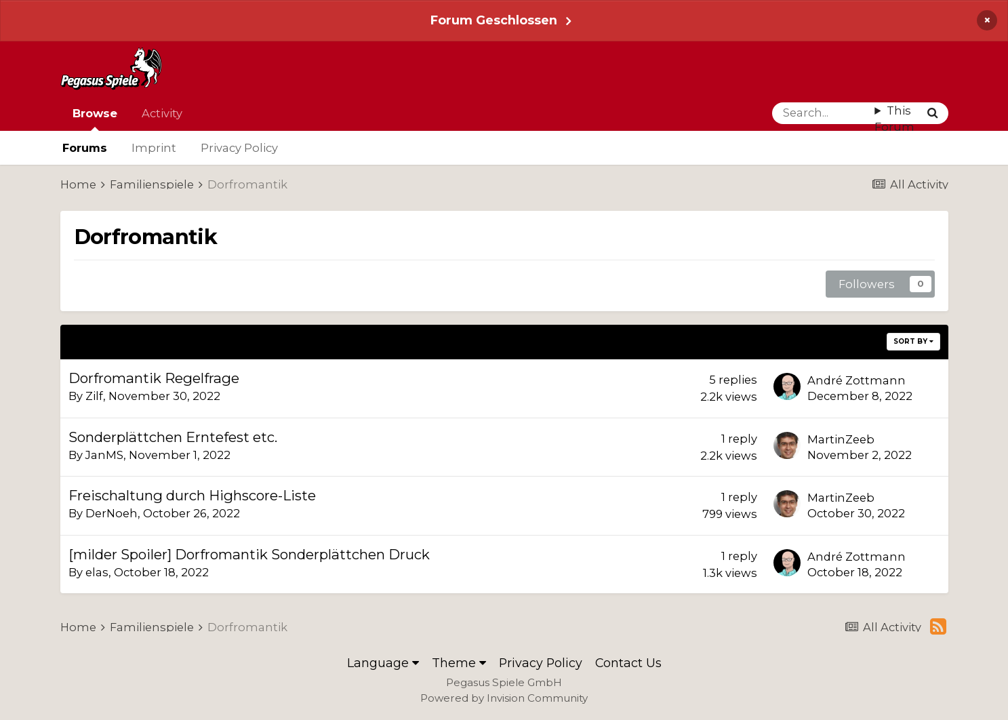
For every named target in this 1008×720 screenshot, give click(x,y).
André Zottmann (856, 380)
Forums (84, 148)
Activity (162, 113)
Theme (459, 663)
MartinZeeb (840, 439)
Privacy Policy (239, 148)
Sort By (913, 341)
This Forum (894, 119)
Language (383, 663)
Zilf (94, 396)
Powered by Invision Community (504, 698)
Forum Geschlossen (493, 20)
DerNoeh (111, 513)
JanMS (104, 455)
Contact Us (628, 663)
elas (96, 572)
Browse (95, 118)
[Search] (823, 113)
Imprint (154, 148)
